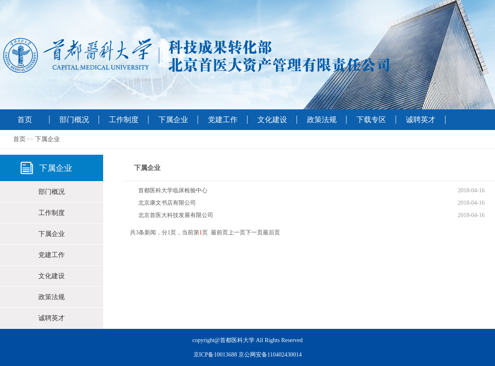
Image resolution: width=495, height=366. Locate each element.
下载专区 (371, 120)
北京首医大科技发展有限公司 (175, 215)
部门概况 (74, 120)
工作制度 (124, 120)
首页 (24, 120)
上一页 (236, 232)
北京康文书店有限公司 (167, 203)
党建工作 (223, 120)
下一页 (254, 232)
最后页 (271, 232)
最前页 (219, 232)
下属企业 (173, 120)
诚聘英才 (421, 120)
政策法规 (322, 120)
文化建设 (272, 120)
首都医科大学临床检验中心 (172, 190)
